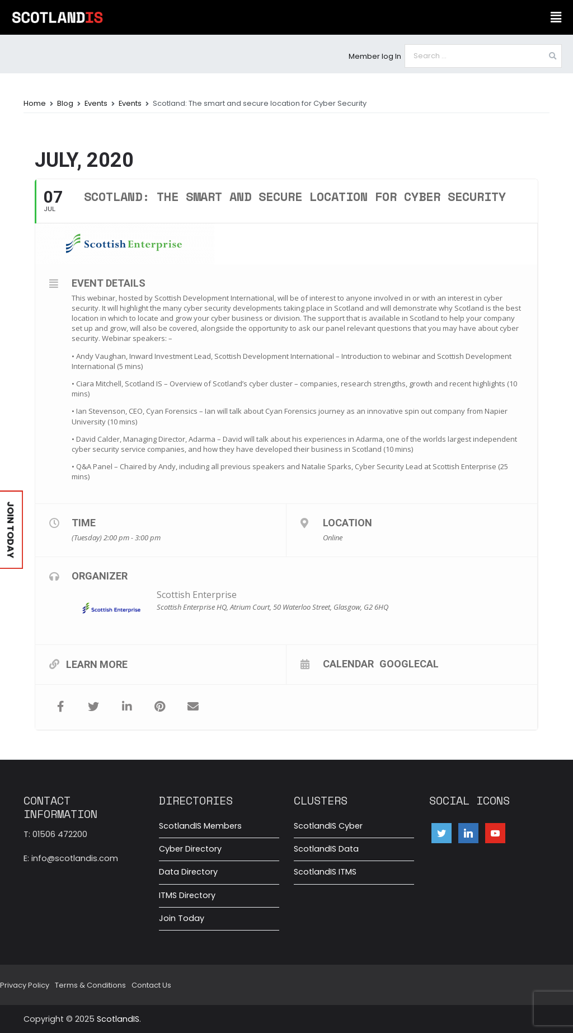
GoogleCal (409, 663)
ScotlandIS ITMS (325, 871)
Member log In (375, 56)
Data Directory (188, 871)
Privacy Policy (24, 985)
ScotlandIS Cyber (328, 825)
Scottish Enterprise (197, 594)
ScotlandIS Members (200, 825)
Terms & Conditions (90, 985)
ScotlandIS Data (326, 848)
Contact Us (151, 985)
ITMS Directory (187, 895)
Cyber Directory (190, 848)
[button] (555, 17)
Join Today (181, 918)
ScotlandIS (118, 1019)
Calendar (348, 663)
